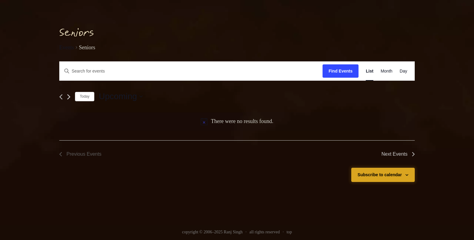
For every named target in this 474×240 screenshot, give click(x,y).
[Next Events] (68, 97)
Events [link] (66, 47)
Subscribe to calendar (380, 174)
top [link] (289, 232)
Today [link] (84, 96)
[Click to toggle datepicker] (121, 96)
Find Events (340, 71)
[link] (369, 71)
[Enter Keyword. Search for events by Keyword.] (191, 71)
